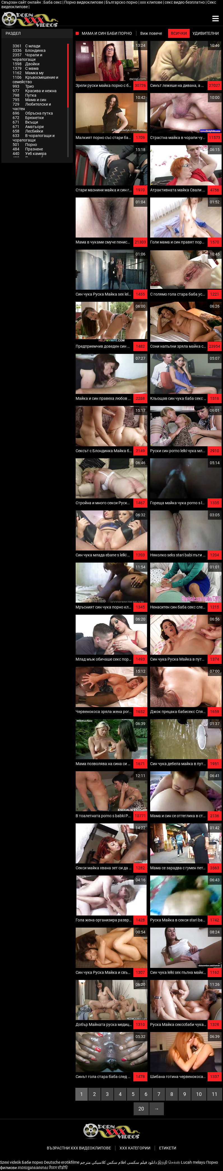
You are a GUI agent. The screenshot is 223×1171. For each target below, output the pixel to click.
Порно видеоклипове (84, 2)
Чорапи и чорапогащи (27, 57)
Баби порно (32, 1162)
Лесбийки (28, 131)
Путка (24, 95)
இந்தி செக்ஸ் (169, 1162)
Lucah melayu (193, 1162)
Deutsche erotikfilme (61, 1162)
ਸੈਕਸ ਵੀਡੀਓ (58, 1167)
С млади (26, 46)
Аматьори (28, 126)
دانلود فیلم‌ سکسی (142, 1162)
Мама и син (29, 99)
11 (214, 1094)
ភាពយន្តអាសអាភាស (33, 1167)
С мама (26, 68)
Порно (25, 144)
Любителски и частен (32, 106)
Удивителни (205, 33)
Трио (23, 86)
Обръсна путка (33, 113)
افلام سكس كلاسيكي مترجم (103, 1162)
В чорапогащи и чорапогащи (34, 137)
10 (199, 1094)
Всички (179, 33)
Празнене (28, 149)
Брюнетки (28, 117)
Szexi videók (10, 1162)
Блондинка (29, 50)
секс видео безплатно (185, 2)
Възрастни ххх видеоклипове (79, 1148)
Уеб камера (30, 153)
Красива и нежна (35, 91)
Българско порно (122, 2)
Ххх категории (135, 1148)
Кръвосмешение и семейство (35, 79)
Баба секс (52, 2)
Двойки (26, 64)
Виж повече (151, 33)
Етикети (167, 1148)
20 (141, 1109)
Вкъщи (25, 122)
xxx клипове (151, 2)
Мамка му (28, 73)
